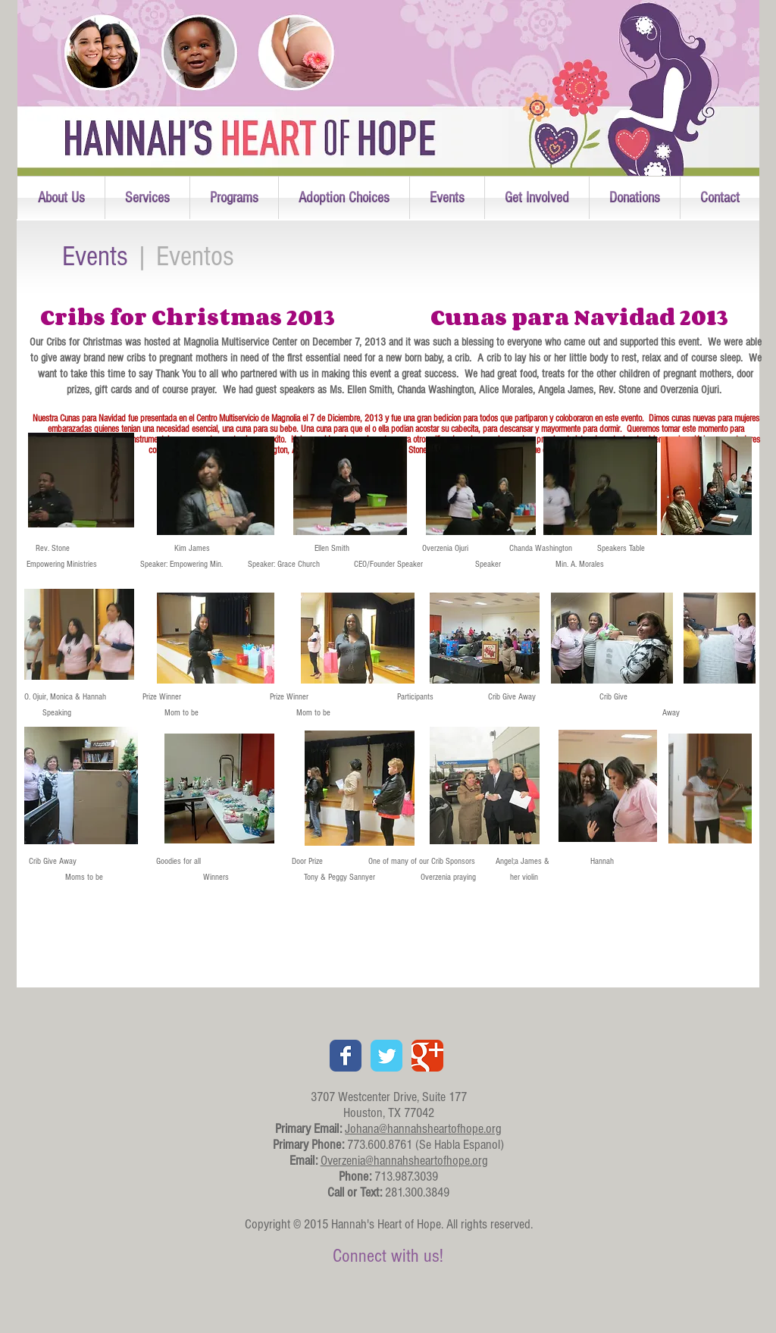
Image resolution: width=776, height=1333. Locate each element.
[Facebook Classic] (345, 1056)
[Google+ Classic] (427, 1056)
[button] (61, 198)
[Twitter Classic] (386, 1056)
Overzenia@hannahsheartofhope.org (404, 1161)
